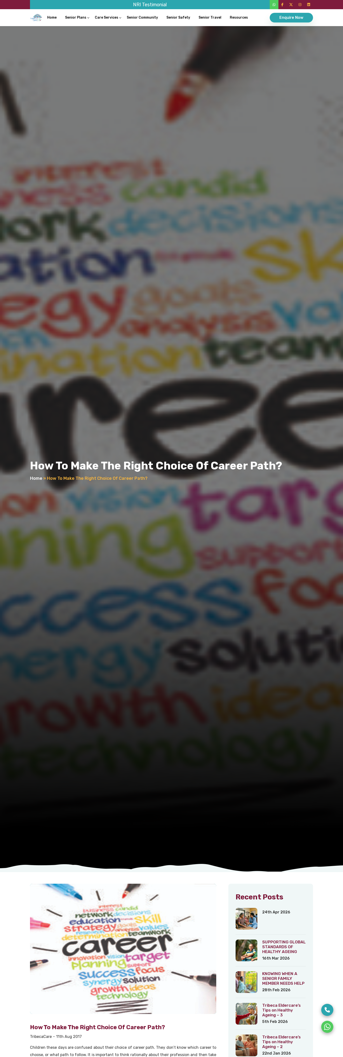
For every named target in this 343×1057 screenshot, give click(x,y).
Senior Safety (178, 17)
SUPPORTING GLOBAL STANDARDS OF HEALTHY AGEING (284, 947)
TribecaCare (41, 1036)
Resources (239, 17)
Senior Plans (75, 17)
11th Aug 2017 (69, 1036)
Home (52, 17)
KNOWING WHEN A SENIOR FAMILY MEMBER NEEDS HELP (283, 978)
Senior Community (142, 17)
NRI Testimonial (150, 4)
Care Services (106, 17)
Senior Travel (210, 17)
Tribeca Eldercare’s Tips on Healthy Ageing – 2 (281, 1042)
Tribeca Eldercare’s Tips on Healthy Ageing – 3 (281, 1010)
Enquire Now (291, 17)
